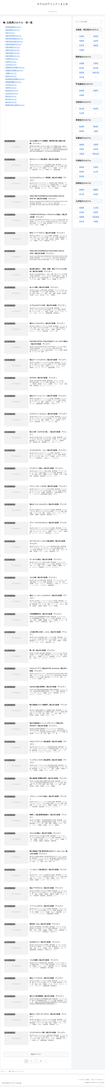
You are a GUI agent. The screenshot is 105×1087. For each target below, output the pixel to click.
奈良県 (95, 149)
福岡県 (81, 208)
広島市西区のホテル (12, 47)
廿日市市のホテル (11, 93)
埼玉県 (81, 77)
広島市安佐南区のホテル (14, 39)
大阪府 (81, 154)
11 (41, 1063)
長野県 (95, 90)
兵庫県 (95, 144)
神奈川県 (95, 72)
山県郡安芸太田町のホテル (15, 67)
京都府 (81, 149)
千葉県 (95, 63)
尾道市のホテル (11, 96)
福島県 (95, 45)
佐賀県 (81, 212)
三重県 (95, 131)
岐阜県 (81, 126)
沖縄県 (95, 221)
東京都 (95, 68)
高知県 (95, 194)
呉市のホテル (10, 33)
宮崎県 (95, 212)
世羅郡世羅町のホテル (13, 82)
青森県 (81, 41)
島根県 (81, 172)
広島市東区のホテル (12, 53)
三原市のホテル (11, 62)
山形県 (95, 41)
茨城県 (81, 63)
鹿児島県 (95, 217)
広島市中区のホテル (12, 50)
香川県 (81, 194)
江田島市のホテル (11, 59)
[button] (101, 22)
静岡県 (81, 131)
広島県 (95, 167)
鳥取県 (81, 167)
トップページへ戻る (83, 1081)
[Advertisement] (36, 123)
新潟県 (81, 90)
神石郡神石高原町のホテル (15, 79)
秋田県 (95, 36)
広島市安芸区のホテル (13, 36)
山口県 (95, 172)
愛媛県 (95, 190)
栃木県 (81, 68)
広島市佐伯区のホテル (13, 44)
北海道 (81, 36)
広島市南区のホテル (12, 56)
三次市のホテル (11, 65)
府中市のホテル (11, 99)
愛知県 (95, 126)
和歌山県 (95, 154)
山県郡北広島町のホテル (14, 70)
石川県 (81, 113)
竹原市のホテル (11, 88)
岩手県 (81, 45)
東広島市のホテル (11, 91)
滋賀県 (81, 144)
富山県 (81, 108)
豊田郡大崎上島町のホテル (15, 105)
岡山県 (81, 176)
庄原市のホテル (11, 76)
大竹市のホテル (11, 85)
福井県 (95, 108)
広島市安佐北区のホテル (14, 41)
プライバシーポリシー (97, 1081)
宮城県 (81, 50)
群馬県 (81, 72)
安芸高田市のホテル (12, 30)
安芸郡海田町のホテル (13, 27)
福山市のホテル (11, 102)
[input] (89, 22)
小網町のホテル (11, 73)
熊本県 (81, 221)
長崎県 (81, 217)
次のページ (36, 1056)
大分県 (95, 208)
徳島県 (81, 190)
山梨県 (81, 95)
